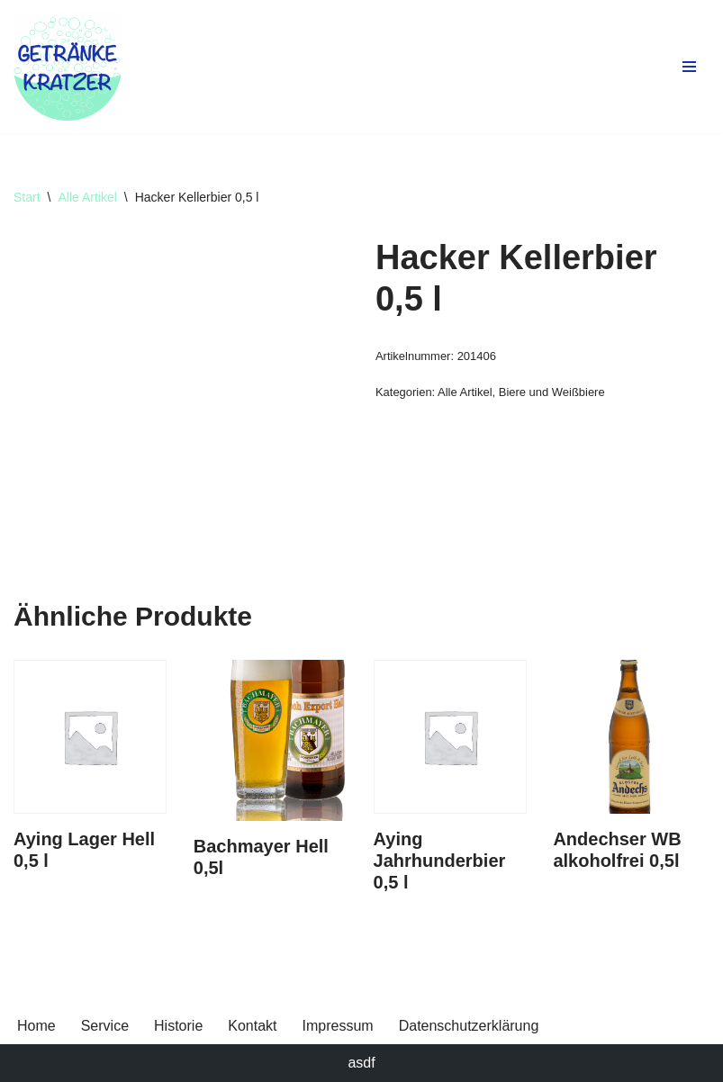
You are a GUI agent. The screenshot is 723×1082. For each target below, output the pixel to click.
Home (36, 1025)
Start (27, 197)
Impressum (338, 1025)
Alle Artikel (87, 197)
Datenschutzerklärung (469, 1025)
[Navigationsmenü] (689, 66)
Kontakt (252, 1025)
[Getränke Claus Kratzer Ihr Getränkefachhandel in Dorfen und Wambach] (68, 67)
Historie (178, 1025)
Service (105, 1025)
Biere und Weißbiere (552, 392)
